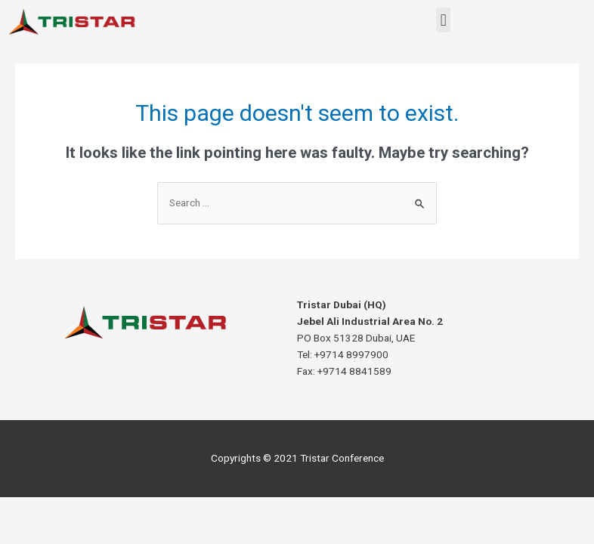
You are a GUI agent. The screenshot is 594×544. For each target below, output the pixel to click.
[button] (443, 20)
